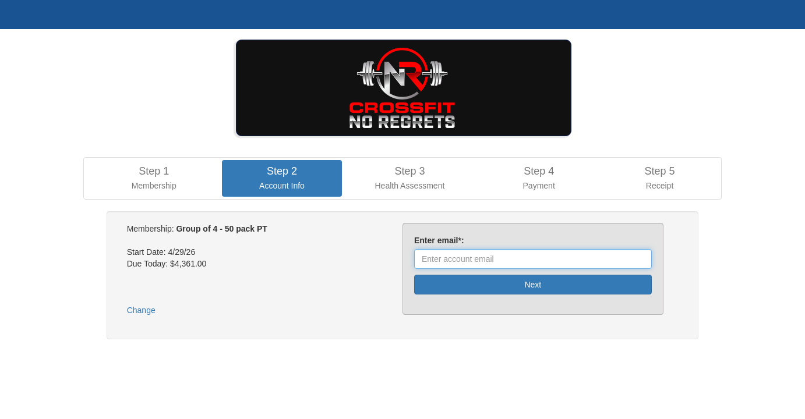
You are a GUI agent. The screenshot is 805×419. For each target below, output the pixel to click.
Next (532, 284)
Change (141, 310)
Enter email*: (441, 240)
